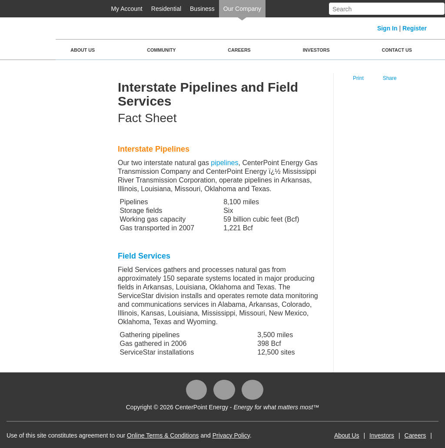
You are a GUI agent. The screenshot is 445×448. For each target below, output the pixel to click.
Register (414, 28)
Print (358, 78)
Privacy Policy (231, 435)
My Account (126, 8)
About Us (82, 50)
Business (202, 8)
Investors (316, 50)
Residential (166, 8)
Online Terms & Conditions (163, 435)
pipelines (224, 162)
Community (161, 50)
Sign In (387, 28)
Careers (239, 50)
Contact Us (397, 50)
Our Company (242, 8)
